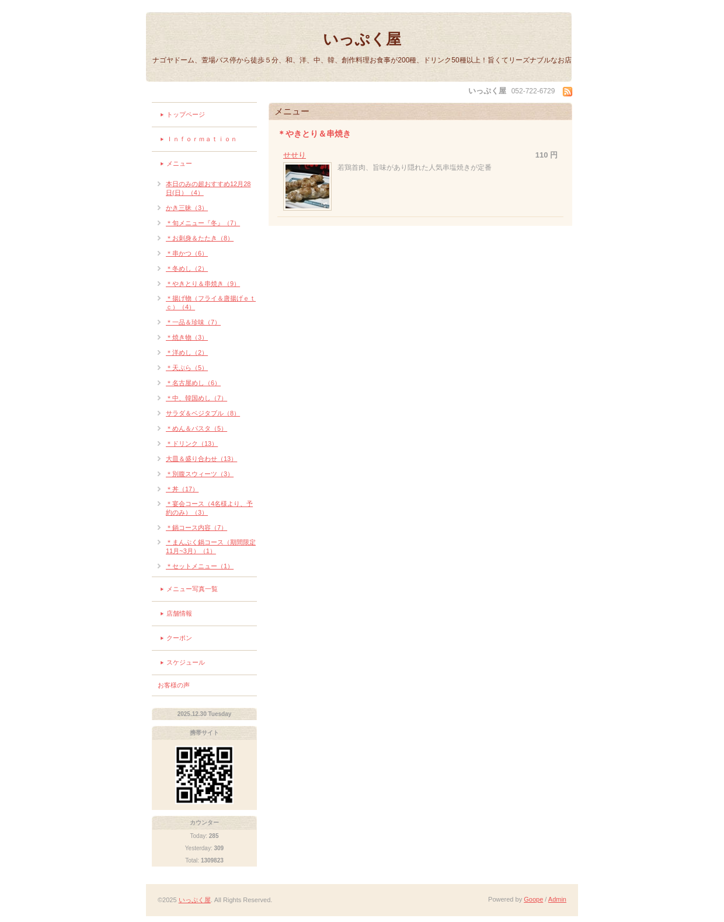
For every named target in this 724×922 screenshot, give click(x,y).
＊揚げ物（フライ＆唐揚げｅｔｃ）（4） (211, 302)
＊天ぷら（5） (187, 367)
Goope (533, 899)
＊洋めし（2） (187, 352)
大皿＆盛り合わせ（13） (201, 458)
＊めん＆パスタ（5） (196, 428)
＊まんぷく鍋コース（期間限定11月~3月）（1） (211, 546)
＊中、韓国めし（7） (196, 397)
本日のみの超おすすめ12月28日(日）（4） (208, 188)
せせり (294, 155)
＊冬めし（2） (187, 268)
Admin (557, 899)
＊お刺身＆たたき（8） (200, 238)
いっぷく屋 (362, 39)
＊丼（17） (182, 489)
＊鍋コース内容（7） (196, 527)
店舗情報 (179, 613)
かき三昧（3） (187, 207)
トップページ (185, 114)
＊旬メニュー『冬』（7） (203, 222)
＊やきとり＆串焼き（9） (203, 283)
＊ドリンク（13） (192, 443)
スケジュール (185, 662)
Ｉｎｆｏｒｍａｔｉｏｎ (201, 138)
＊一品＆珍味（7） (193, 322)
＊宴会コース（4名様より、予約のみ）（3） (209, 508)
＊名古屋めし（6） (193, 382)
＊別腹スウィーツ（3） (200, 473)
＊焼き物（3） (187, 337)
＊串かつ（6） (187, 253)
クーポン (179, 637)
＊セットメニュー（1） (200, 566)
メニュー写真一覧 (192, 588)
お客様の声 (174, 685)
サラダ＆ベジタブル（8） (203, 413)
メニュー (179, 163)
